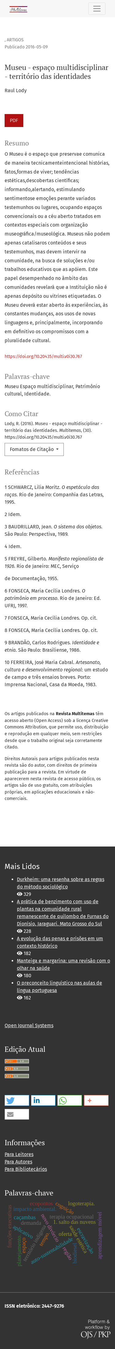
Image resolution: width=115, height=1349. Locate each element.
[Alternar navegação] (96, 8)
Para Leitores (19, 1154)
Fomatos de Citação (32, 449)
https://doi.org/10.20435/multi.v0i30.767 (43, 356)
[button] (17, 1100)
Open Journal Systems (29, 1025)
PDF (14, 120)
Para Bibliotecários (26, 1169)
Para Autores (18, 1162)
